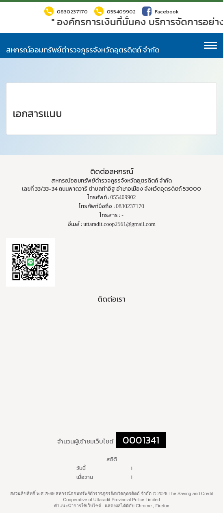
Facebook (160, 11)
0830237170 (66, 11)
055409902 (115, 11)
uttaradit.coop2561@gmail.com (119, 224)
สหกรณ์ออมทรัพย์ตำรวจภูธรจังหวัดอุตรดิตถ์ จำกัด (83, 49)
